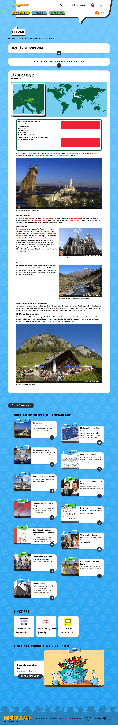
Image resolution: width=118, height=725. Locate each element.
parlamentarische (24, 218)
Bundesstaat (50, 218)
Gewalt (57, 310)
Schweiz (92, 153)
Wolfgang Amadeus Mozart (42, 233)
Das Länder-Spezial (27, 48)
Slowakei (60, 155)
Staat (99, 220)
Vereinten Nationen (22, 251)
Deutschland (58, 153)
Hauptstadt (22, 229)
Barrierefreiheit (75, 718)
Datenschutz (63, 718)
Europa (34, 153)
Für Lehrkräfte (79, 5)
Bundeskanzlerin (40, 220)
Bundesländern (76, 218)
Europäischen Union (73, 220)
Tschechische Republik (73, 153)
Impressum (53, 718)
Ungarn (68, 155)
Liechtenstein (20, 155)
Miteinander (36, 39)
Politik (11, 39)
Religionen (49, 39)
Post (100, 12)
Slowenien (48, 155)
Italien (40, 155)
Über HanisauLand (41, 718)
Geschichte (23, 39)
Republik (32, 218)
